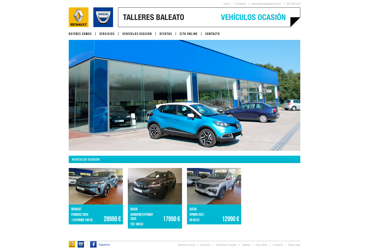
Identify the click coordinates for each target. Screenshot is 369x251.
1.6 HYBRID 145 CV (82, 220)
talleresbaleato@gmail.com (266, 3)
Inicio (226, 3)
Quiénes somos (186, 245)
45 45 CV (194, 220)
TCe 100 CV (136, 224)
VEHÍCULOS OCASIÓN (137, 34)
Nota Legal (294, 245)
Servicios (206, 245)
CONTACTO (212, 34)
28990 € (112, 219)
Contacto (278, 245)
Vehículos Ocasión (226, 245)
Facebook (240, 3)
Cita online (261, 245)
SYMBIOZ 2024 (79, 214)
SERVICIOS (107, 34)
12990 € (230, 219)
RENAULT (76, 209)
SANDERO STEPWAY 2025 (141, 216)
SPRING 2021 (196, 214)
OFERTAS (166, 34)
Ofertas (246, 245)
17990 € (171, 219)
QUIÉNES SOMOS (80, 34)
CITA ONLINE (189, 34)
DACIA (134, 209)
